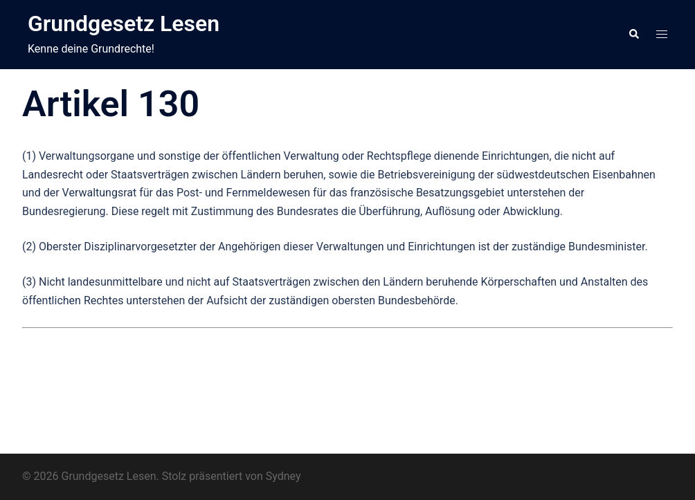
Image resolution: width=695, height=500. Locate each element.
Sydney (283, 476)
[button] (633, 34)
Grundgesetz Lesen (123, 23)
